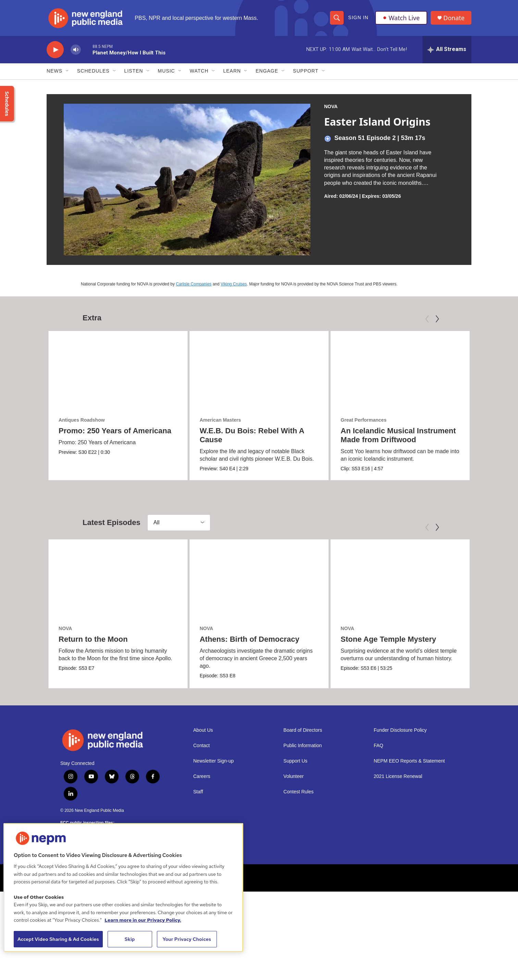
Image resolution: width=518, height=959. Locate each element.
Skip (130, 939)
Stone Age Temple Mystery (388, 639)
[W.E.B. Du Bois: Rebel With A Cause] (259, 370)
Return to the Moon (93, 639)
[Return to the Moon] (118, 578)
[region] (123, 887)
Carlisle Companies (193, 284)
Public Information (302, 745)
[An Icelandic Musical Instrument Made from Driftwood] (400, 370)
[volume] (76, 49)
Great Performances (363, 420)
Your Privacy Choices (186, 939)
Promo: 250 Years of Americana (115, 431)
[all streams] (446, 49)
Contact (201, 745)
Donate (454, 18)
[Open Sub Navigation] (67, 71)
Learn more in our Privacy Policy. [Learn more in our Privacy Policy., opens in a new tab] (142, 920)
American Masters (220, 420)
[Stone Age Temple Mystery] (400, 578)
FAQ (378, 745)
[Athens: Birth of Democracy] (259, 578)
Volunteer (293, 776)
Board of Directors (302, 730)
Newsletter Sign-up (213, 761)
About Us (203, 730)
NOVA (330, 106)
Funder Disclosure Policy (400, 730)
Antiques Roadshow (82, 420)
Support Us (295, 761)
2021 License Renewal (398, 776)
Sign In (358, 18)
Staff (198, 791)
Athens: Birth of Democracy (249, 639)
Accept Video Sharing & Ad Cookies (58, 939)
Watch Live (401, 18)
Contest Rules (298, 791)
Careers (201, 776)
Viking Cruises (234, 284)
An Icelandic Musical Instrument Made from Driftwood (398, 435)
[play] (55, 50)
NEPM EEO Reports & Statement (409, 761)
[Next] (437, 319)
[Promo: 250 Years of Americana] (118, 370)
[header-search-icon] (337, 18)
